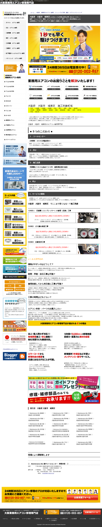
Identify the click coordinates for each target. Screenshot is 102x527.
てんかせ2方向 (10, 86)
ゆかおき (8, 101)
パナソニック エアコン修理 (14, 58)
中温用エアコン (10, 125)
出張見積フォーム (82, 497)
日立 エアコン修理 (11, 27)
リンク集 (83, 518)
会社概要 (74, 518)
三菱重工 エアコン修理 (12, 48)
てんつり (8, 96)
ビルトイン (9, 106)
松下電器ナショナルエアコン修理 (15, 53)
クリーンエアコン (11, 139)
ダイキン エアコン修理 (12, 22)
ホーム (32, 12)
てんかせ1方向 (10, 91)
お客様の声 (65, 518)
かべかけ (8, 115)
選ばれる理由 (15, 518)
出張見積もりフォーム (92, 512)
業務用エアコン (14, 76)
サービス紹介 (27, 518)
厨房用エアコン (10, 120)
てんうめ (8, 110)
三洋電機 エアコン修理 (12, 43)
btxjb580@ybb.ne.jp (48, 473)
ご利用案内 (54, 520)
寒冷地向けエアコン (11, 135)
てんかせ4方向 (10, 81)
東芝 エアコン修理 (11, 38)
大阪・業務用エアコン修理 (14, 15)
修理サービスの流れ (52, 518)
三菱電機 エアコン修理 (12, 33)
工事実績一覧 (38, 518)
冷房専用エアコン (11, 130)
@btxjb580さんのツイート (10, 349)
